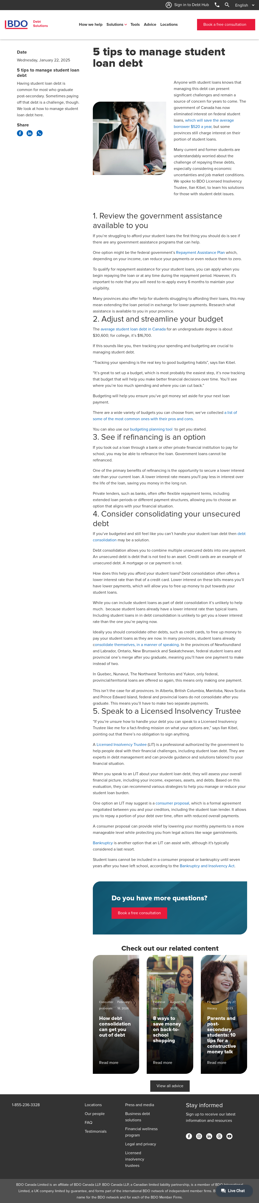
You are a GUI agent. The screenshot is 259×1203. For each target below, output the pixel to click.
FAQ (88, 1122)
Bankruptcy (103, 842)
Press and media (139, 1104)
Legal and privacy (140, 1144)
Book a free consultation (224, 24)
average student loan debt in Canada (133, 329)
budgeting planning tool (152, 429)
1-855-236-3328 (26, 1104)
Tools (135, 24)
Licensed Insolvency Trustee (122, 744)
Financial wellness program (141, 1132)
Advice (150, 24)
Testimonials (95, 1131)
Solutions (114, 24)
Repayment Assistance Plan (200, 252)
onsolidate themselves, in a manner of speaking (137, 644)
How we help (90, 24)
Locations (169, 24)
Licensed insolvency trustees (134, 1159)
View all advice (170, 1085)
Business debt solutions (137, 1117)
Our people (95, 1113)
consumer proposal (172, 803)
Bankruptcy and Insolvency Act (207, 865)
